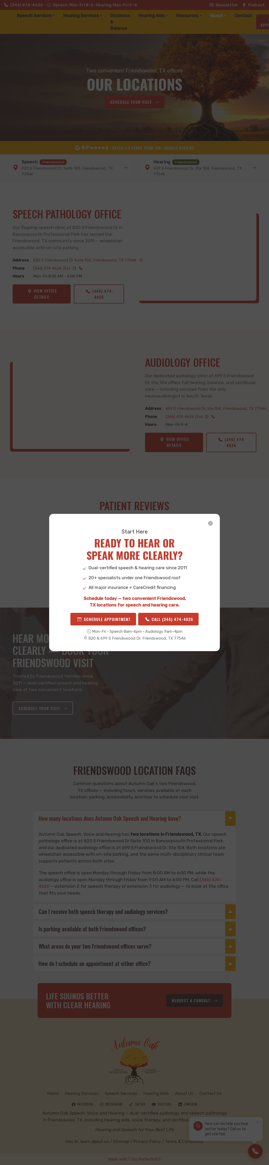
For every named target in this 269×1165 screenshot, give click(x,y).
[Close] (210, 523)
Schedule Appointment (104, 619)
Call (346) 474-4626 (169, 619)
